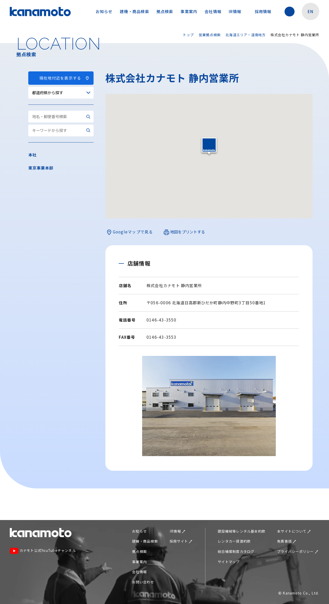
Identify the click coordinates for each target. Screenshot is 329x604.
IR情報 (237, 11)
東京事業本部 (40, 168)
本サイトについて (294, 531)
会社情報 (213, 11)
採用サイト (181, 541)
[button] (209, 146)
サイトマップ (229, 561)
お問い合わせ (143, 581)
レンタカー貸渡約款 (234, 541)
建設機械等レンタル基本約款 (241, 531)
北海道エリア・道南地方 (245, 34)
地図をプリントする (184, 232)
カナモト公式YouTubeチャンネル (43, 551)
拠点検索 (165, 11)
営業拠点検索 (210, 34)
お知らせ (104, 11)
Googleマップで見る (129, 232)
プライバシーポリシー (297, 551)
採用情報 (265, 11)
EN (310, 11)
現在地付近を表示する (60, 78)
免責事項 (286, 541)
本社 (32, 154)
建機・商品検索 (134, 11)
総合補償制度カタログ (236, 551)
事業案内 (188, 11)
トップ (188, 34)
